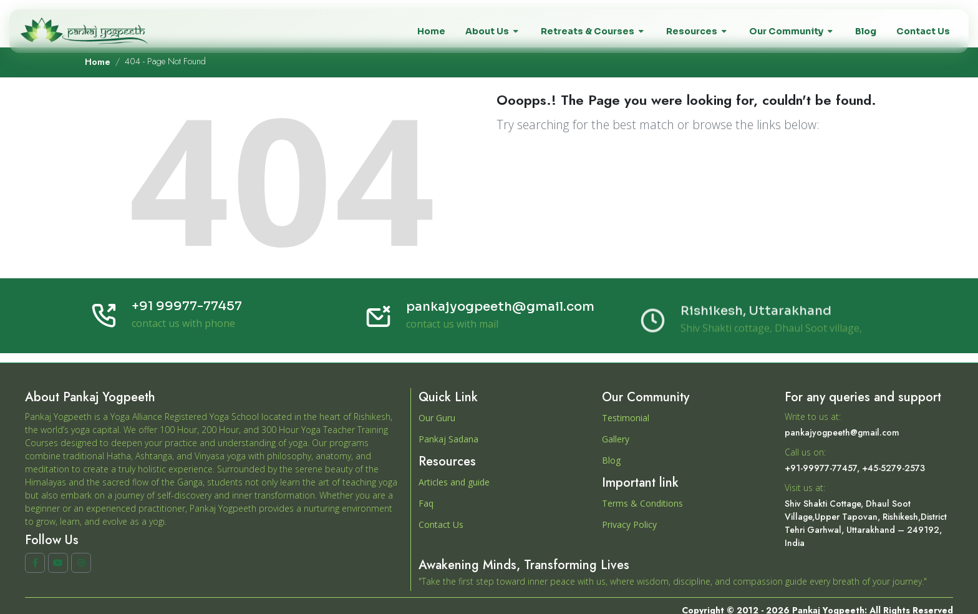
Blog (611, 460)
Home (97, 62)
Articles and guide (454, 482)
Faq (426, 503)
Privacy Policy (629, 524)
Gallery (615, 439)
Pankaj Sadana (448, 439)
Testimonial (625, 418)
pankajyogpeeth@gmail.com (500, 313)
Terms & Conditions (642, 503)
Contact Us (441, 524)
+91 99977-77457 (187, 307)
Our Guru (437, 418)
